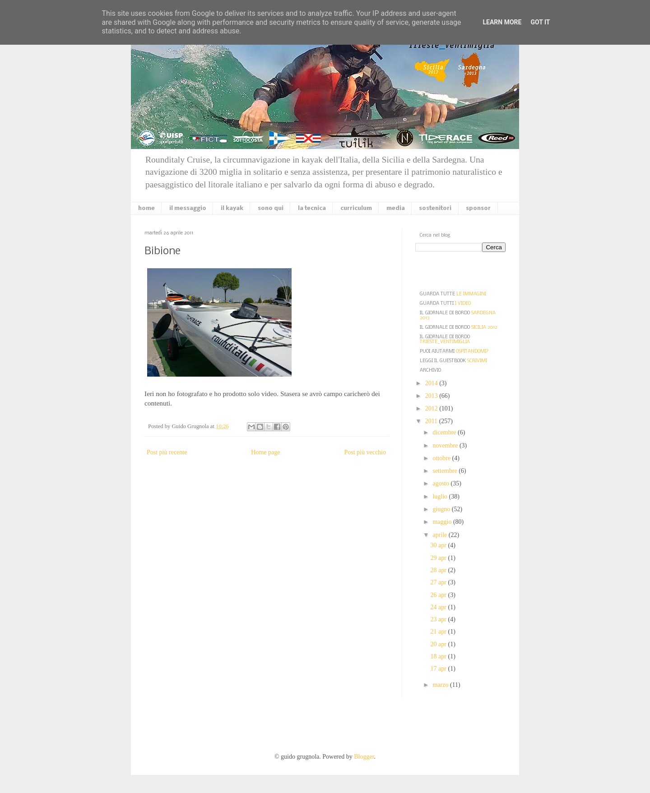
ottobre (442, 458)
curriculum (356, 208)
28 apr (439, 570)
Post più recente (167, 452)
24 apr (439, 607)
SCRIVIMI (477, 361)
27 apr (439, 582)
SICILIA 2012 (484, 327)
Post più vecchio (365, 452)
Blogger (364, 756)
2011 (432, 421)
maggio (442, 521)
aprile (440, 535)
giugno (441, 509)
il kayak (232, 208)
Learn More (502, 22)
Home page (265, 452)
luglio (440, 496)
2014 (432, 383)
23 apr (439, 619)
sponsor (478, 208)
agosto (441, 483)
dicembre (445, 432)
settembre (445, 470)
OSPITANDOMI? (472, 351)
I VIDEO (463, 303)
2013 (432, 395)
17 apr (439, 668)
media (395, 208)
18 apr (439, 656)
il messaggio (187, 208)
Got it (540, 22)
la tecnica (312, 208)
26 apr (439, 595)
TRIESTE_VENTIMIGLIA (445, 342)
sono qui (270, 208)
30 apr (439, 545)
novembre (445, 445)
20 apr (439, 644)
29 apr (439, 558)
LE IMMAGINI (471, 294)
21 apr (439, 631)
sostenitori (435, 208)
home (146, 208)
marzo (441, 684)
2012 (432, 408)
